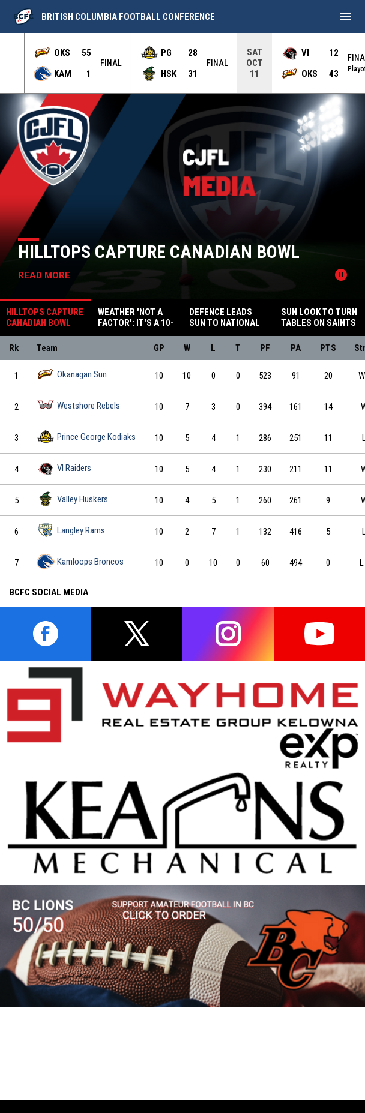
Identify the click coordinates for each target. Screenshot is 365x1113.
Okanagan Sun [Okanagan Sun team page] (72, 374)
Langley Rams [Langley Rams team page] (71, 530)
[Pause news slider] (341, 275)
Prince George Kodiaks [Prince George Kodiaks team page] (86, 436)
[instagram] (228, 634)
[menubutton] (346, 17)
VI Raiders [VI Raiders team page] (64, 467)
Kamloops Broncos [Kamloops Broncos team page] (80, 561)
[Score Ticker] (182, 63)
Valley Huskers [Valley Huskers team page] (72, 498)
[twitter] (136, 634)
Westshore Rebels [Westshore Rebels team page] (78, 405)
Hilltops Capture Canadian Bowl (159, 251)
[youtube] (319, 634)
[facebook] (45, 634)
